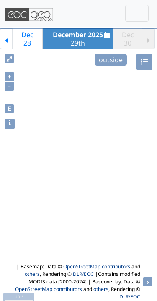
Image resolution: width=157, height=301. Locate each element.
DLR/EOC (83, 274)
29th (82, 39)
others (32, 274)
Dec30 (128, 39)
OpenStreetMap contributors (96, 266)
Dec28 (27, 39)
